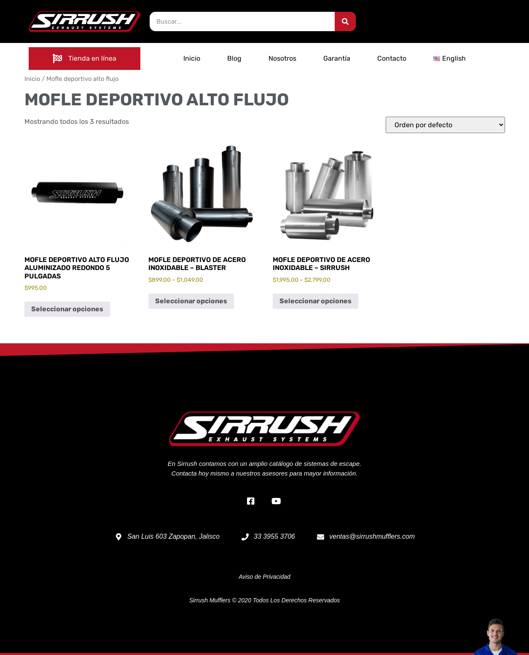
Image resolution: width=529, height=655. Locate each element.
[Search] (345, 21)
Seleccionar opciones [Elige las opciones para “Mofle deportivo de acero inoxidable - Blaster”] (191, 301)
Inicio (191, 58)
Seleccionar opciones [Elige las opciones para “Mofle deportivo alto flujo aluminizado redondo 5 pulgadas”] (67, 309)
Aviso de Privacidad (264, 576)
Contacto (391, 58)
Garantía (336, 58)
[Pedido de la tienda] (445, 125)
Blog (234, 58)
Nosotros (282, 58)
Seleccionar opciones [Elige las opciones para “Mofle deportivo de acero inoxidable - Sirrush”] (315, 301)
